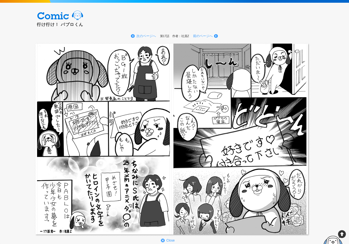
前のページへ (203, 36)
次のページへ (146, 36)
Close (170, 240)
